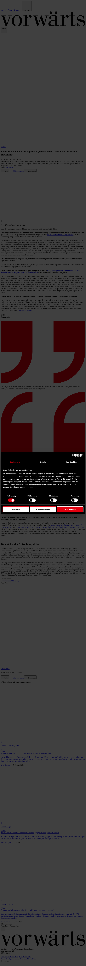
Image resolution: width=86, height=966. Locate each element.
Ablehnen (16, 509)
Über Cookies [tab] (71, 462)
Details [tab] (43, 462)
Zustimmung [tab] (15, 462)
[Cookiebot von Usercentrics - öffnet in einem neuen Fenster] (73, 455)
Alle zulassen (70, 509)
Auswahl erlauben (43, 509)
